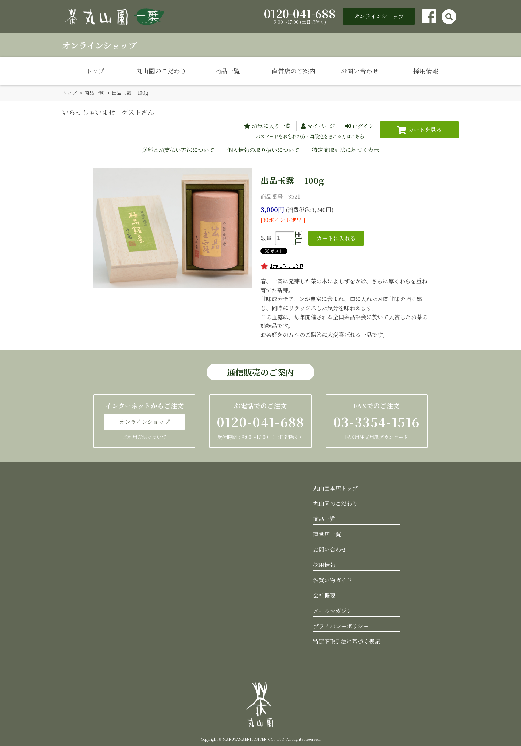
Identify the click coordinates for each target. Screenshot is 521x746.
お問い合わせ (360, 70)
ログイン (363, 125)
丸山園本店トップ (335, 488)
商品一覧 (227, 70)
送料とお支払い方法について (178, 150)
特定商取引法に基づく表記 (346, 641)
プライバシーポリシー (341, 626)
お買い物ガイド (332, 580)
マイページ (321, 125)
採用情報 (425, 70)
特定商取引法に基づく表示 (345, 150)
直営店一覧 (327, 534)
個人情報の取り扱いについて (263, 150)
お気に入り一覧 (271, 125)
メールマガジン (332, 610)
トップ (95, 70)
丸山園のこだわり (161, 70)
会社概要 (324, 595)
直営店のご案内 (294, 70)
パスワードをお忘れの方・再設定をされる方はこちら (310, 136)
